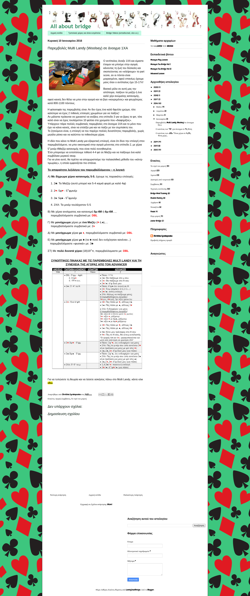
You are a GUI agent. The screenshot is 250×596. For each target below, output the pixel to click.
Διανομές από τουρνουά (160, 179)
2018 (156, 95)
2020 (156, 87)
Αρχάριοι (154, 202)
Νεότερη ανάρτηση (58, 495)
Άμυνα (153, 175)
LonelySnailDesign (133, 589)
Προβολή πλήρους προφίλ (161, 240)
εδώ (50, 383)
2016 (156, 103)
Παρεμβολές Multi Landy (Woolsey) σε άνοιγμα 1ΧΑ (175, 123)
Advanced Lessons (157, 73)
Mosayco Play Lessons (159, 59)
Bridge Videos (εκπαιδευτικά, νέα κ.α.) (122, 33)
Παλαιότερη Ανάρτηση (133, 495)
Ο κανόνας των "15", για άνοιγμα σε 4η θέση (174, 129)
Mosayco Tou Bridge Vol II (161, 68)
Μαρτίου (160, 115)
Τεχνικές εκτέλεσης (159, 188)
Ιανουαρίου (161, 119)
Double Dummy (157, 198)
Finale (153, 211)
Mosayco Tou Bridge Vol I (161, 64)
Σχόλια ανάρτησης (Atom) (101, 504)
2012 (156, 149)
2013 (156, 145)
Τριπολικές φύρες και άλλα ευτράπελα (84, 33)
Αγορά (58, 398)
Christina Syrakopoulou (163, 236)
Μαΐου (159, 106)
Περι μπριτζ (155, 216)
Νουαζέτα (155, 207)
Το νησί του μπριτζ (79, 398)
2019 (156, 91)
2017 (156, 99)
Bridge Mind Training (159, 193)
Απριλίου (160, 111)
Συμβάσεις (66, 398)
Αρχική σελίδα (56, 33)
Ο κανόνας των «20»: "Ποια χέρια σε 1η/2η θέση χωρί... (173, 134)
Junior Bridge (156, 220)
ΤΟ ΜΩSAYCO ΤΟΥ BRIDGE (162, 46)
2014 (156, 141)
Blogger (150, 589)
